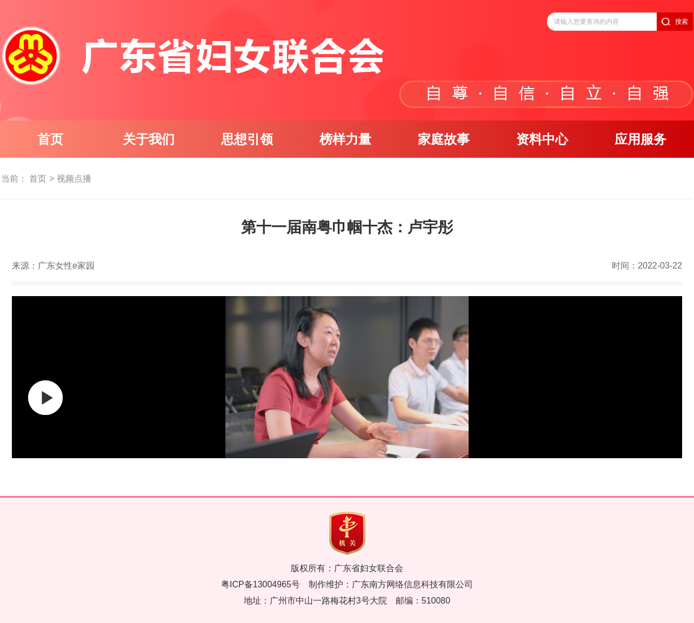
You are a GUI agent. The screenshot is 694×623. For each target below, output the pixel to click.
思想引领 (247, 139)
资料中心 (542, 139)
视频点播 (74, 178)
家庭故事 (444, 139)
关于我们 (149, 139)
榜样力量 (345, 139)
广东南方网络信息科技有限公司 (412, 584)
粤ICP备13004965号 (260, 584)
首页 (50, 139)
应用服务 (640, 139)
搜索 (681, 21)
